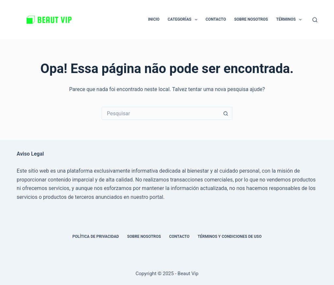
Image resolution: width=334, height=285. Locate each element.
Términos (290, 20)
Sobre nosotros (251, 19)
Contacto (216, 19)
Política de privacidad (95, 236)
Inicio (153, 19)
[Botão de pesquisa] (225, 113)
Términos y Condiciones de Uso (230, 236)
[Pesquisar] (314, 19)
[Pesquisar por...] (160, 113)
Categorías (184, 20)
